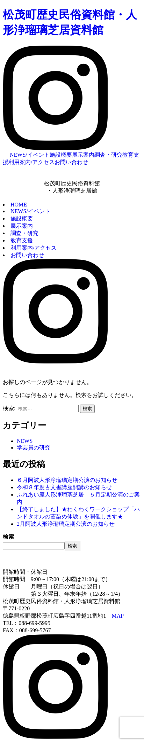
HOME (18, 205)
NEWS (25, 441)
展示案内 (83, 155)
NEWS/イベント (30, 155)
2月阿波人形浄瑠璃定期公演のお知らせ (66, 524)
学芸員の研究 (33, 448)
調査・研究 (108, 155)
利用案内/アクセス (31, 162)
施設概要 (61, 155)
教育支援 (21, 240)
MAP (117, 616)
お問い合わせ (71, 162)
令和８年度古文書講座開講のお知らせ (64, 487)
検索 (8, 537)
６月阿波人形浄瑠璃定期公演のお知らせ (67, 480)
